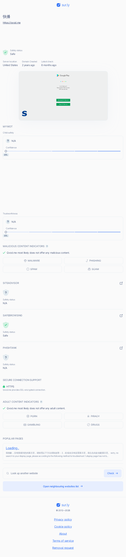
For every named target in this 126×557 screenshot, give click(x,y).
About (63, 533)
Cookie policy (63, 526)
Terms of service (63, 540)
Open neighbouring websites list (63, 486)
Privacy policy (63, 519)
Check (112, 473)
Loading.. (12, 448)
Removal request (63, 548)
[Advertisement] (63, 36)
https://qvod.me (12, 22)
